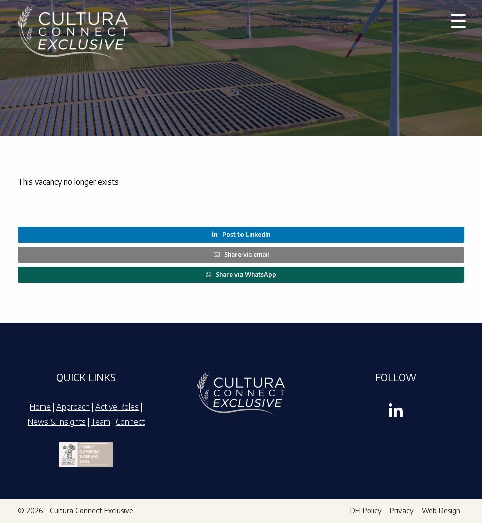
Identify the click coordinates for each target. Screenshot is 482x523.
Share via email (241, 255)
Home (40, 407)
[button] (458, 20)
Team (100, 422)
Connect (130, 422)
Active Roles (117, 407)
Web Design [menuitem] (441, 510)
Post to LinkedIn (241, 235)
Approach (73, 407)
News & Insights (57, 422)
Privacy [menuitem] (402, 510)
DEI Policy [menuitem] (366, 510)
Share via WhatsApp (241, 275)
